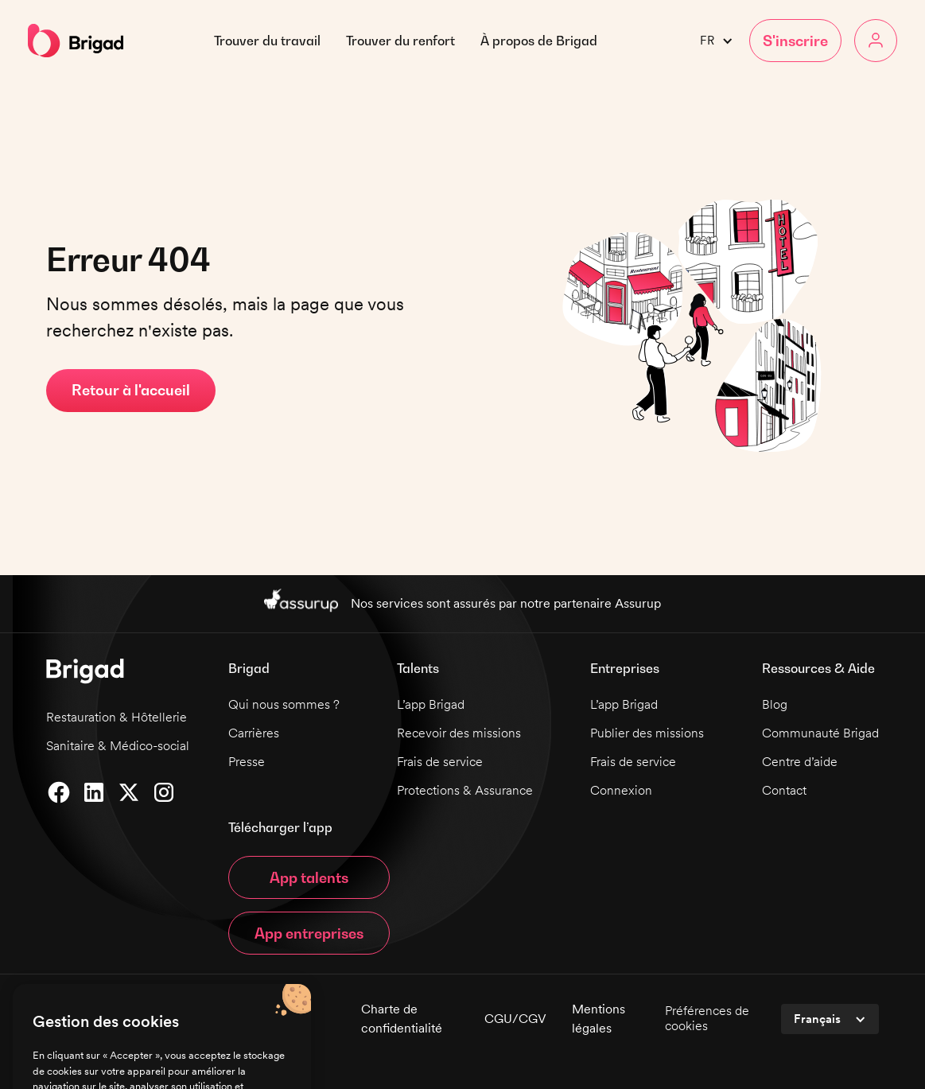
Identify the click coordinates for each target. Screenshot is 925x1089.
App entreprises (309, 933)
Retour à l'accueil (131, 390)
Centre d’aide (800, 761)
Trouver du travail (267, 41)
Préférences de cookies (707, 1018)
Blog (774, 704)
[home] (75, 40)
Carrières (253, 733)
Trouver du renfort (400, 41)
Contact (784, 790)
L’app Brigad (430, 704)
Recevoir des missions (459, 733)
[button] (539, 40)
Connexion (621, 790)
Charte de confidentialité (401, 1018)
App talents (309, 877)
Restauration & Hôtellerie (116, 717)
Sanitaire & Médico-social (117, 745)
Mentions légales (598, 1018)
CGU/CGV (515, 1018)
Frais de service (440, 761)
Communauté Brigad (820, 733)
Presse (246, 761)
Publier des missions (647, 733)
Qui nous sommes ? (284, 704)
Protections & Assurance (465, 790)
